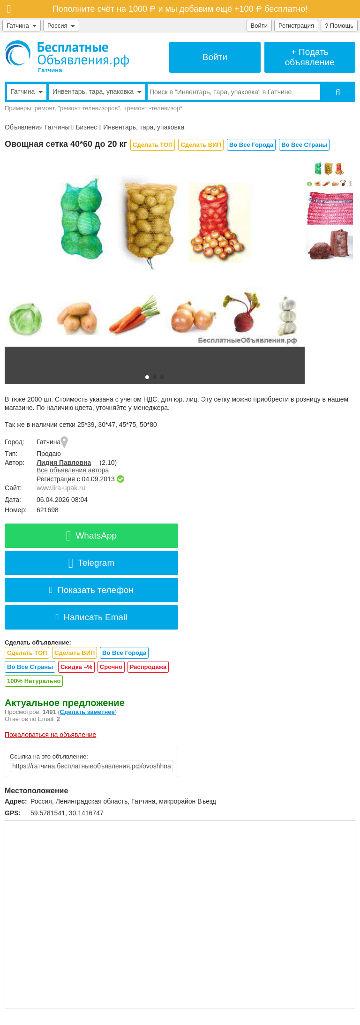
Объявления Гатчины (37, 127)
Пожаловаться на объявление (50, 734)
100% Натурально (33, 680)
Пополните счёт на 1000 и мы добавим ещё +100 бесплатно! (180, 9)
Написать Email (91, 617)
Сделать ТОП (152, 144)
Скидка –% (76, 666)
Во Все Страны (304, 144)
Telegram (91, 563)
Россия (61, 25)
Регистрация (296, 25)
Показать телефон (91, 590)
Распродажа (148, 666)
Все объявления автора (73, 470)
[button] (147, 377)
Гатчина (22, 25)
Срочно (111, 666)
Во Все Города (251, 144)
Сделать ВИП (200, 144)
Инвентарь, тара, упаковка (143, 127)
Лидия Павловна (64, 462)
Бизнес (86, 127)
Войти (259, 25)
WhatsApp (91, 535)
